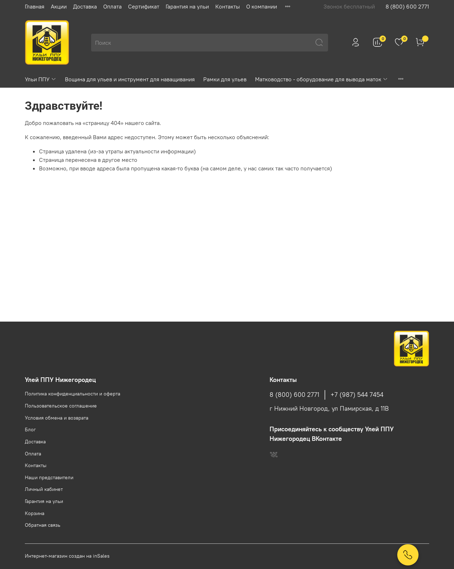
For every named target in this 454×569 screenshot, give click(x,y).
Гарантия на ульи (187, 6)
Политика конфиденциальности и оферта (72, 393)
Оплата (112, 6)
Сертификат (143, 6)
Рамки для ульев (225, 79)
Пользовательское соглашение (61, 406)
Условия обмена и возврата (56, 418)
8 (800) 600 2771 (407, 6)
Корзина (34, 513)
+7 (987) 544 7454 (357, 395)
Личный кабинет (44, 489)
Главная (34, 6)
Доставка (85, 6)
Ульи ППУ (40, 79)
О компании (261, 6)
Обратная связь (42, 525)
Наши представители (49, 477)
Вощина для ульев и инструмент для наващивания (130, 79)
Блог (30, 429)
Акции (59, 6)
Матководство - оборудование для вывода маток (321, 79)
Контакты (227, 6)
